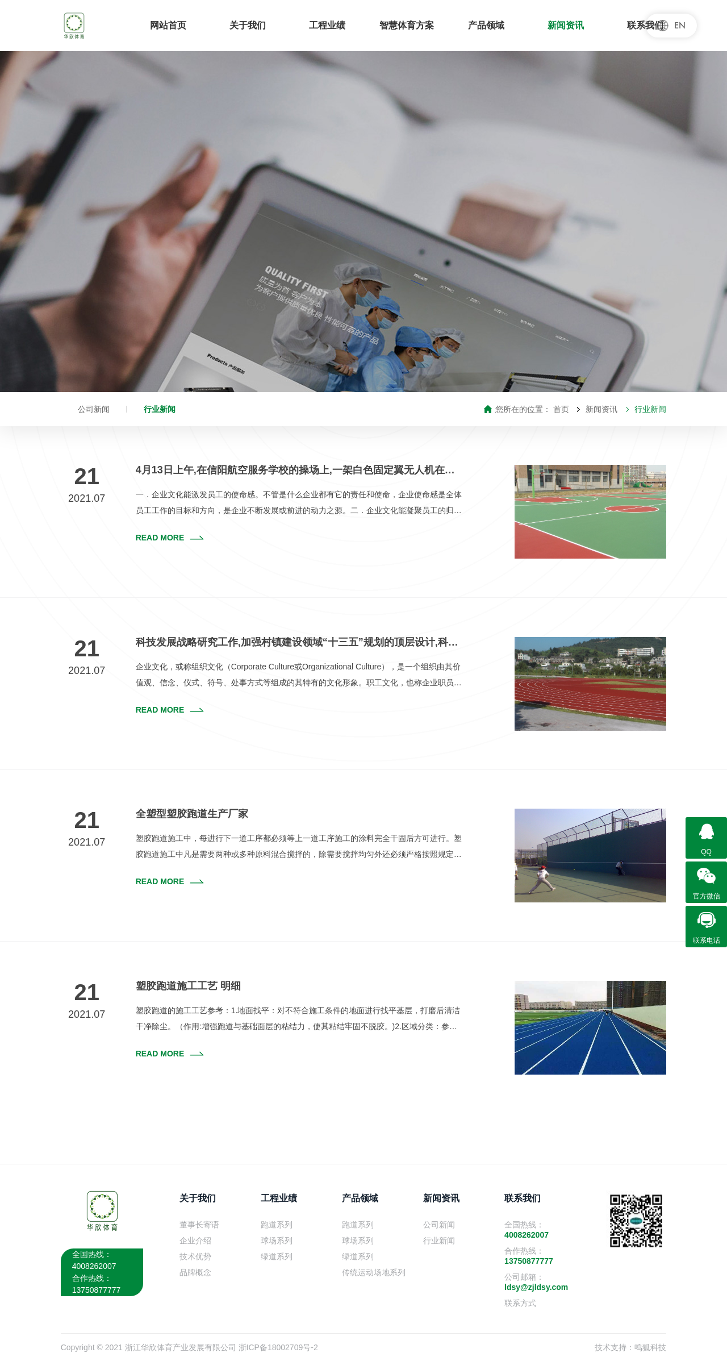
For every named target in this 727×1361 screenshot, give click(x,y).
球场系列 (277, 1240)
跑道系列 (277, 1224)
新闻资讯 (601, 409)
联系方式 (520, 1303)
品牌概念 (195, 1272)
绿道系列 (277, 1256)
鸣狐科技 (650, 1347)
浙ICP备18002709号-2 (278, 1347)
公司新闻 (94, 409)
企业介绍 (195, 1240)
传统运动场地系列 (374, 1272)
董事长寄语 (199, 1224)
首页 (561, 409)
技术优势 (195, 1256)
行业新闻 (160, 409)
